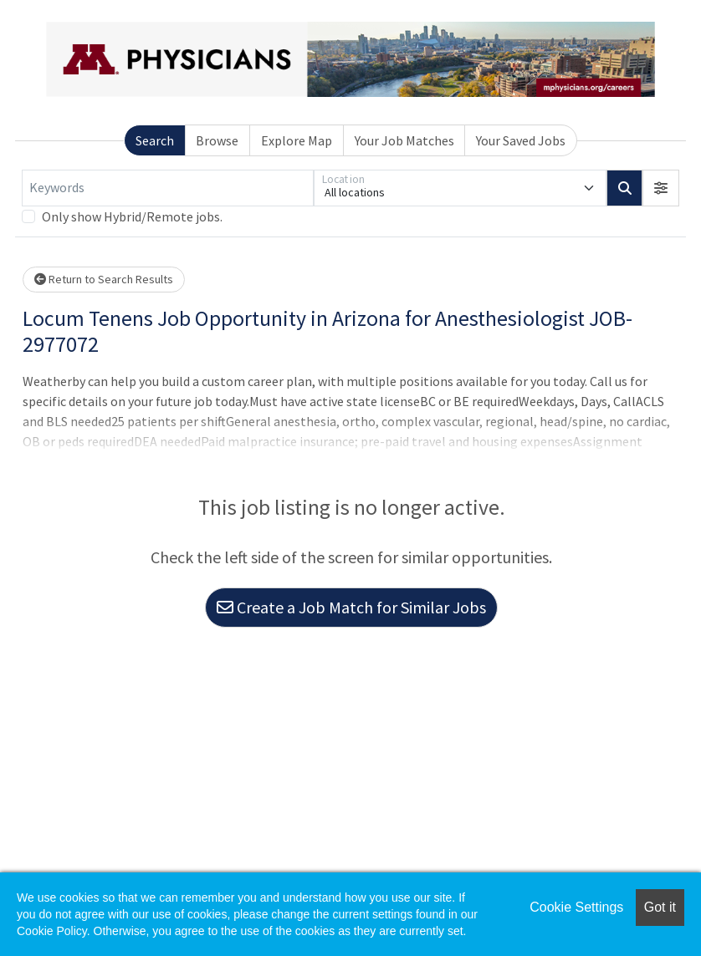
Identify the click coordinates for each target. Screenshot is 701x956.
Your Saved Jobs (520, 261)
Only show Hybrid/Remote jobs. (130, 337)
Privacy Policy (61, 846)
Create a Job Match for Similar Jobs (351, 728)
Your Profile (515, 84)
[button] (662, 309)
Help (41, 821)
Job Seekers (543, 20)
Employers (645, 20)
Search (155, 261)
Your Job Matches (404, 261)
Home (354, 84)
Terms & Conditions (154, 821)
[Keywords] (167, 309)
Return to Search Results (102, 400)
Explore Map (296, 261)
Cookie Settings (576, 907)
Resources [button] (634, 84)
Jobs (418, 84)
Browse (217, 261)
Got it (660, 907)
